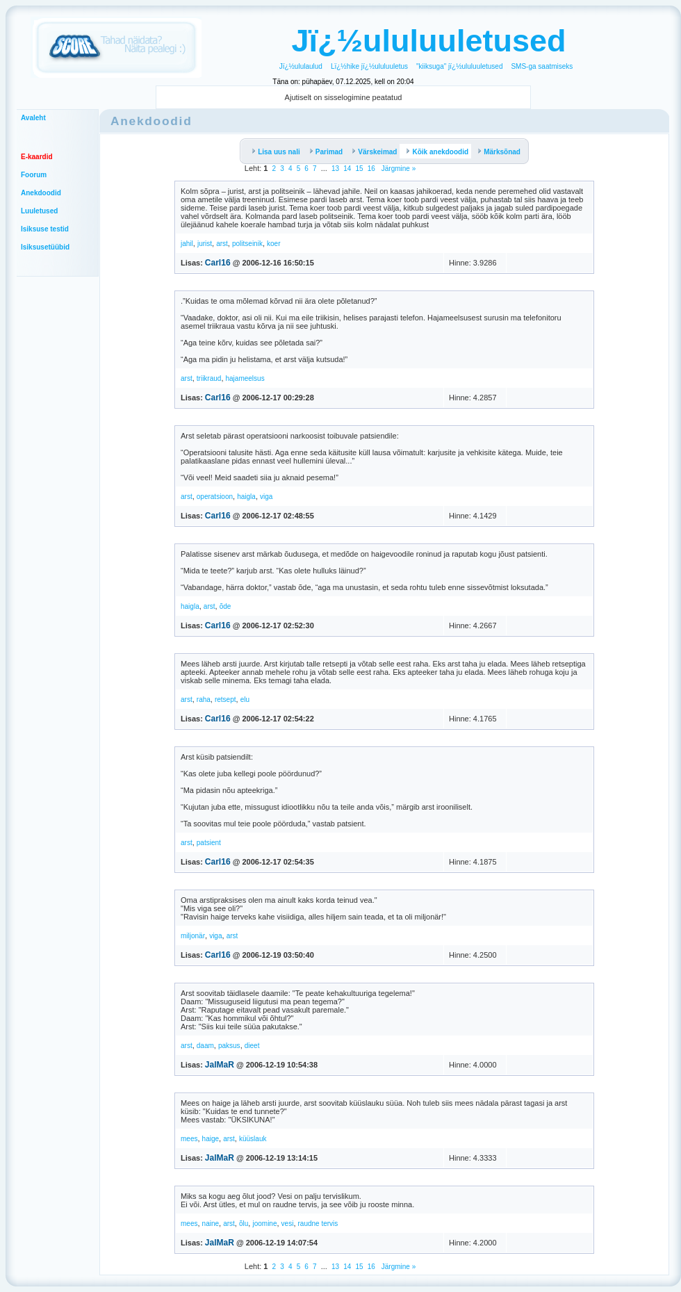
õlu (243, 1223)
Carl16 (218, 263)
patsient (209, 843)
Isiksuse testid (45, 229)
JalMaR (219, 1065)
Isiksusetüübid (45, 247)
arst (222, 243)
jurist (204, 243)
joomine (264, 1223)
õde (225, 606)
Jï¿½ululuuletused (428, 40)
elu (244, 699)
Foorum (34, 175)
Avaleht (33, 118)
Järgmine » (397, 168)
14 (347, 168)
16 (371, 168)
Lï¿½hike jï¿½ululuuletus (369, 66)
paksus (229, 1045)
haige (210, 1139)
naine (210, 1223)
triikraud (209, 378)
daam (205, 1045)
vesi (287, 1223)
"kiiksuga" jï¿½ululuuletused (459, 66)
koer (273, 243)
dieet (252, 1045)
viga (266, 496)
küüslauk (252, 1139)
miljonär (193, 936)
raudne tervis (318, 1223)
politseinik (247, 243)
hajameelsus (245, 378)
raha (204, 699)
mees (189, 1139)
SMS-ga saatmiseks (542, 66)
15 (359, 168)
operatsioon (215, 496)
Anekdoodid (41, 193)
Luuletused (39, 211)
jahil (187, 243)
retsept (225, 699)
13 (335, 168)
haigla (246, 496)
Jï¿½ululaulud (300, 66)
